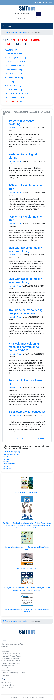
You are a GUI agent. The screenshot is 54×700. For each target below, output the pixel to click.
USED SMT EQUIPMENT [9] (15, 66)
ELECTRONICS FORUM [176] (15, 62)
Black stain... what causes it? (27, 411)
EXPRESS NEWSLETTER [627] (15, 98)
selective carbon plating (11, 452)
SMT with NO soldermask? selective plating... (25, 249)
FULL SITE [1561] (11, 50)
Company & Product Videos (11, 656)
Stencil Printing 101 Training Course (27, 492)
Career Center (6, 670)
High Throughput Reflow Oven (27, 569)
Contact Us (5, 675)
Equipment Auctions (8, 665)
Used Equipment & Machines (11, 661)
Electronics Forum (15, 128)
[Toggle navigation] (48, 26)
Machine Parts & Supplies (10, 663)
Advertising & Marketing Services (13, 673)
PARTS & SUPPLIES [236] (14, 74)
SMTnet (5, 32)
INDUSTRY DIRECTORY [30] (15, 54)
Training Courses (7, 668)
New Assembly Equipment (10, 658)
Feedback (37, 2)
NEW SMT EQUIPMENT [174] (15, 58)
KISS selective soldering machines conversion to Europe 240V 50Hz (24, 347)
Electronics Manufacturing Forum (12, 644)
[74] (14, 102)
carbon (5, 457)
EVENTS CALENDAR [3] (13, 90)
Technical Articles (7, 649)
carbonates (7, 459)
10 (35, 439)
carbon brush (7, 468)
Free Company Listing (19, 18)
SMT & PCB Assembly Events (11, 654)
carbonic (6, 461)
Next (41, 439)
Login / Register (48, 2)
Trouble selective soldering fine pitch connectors (26, 311)
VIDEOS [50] (9, 82)
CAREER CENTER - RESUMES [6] (16, 94)
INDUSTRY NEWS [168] (13, 70)
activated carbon (9, 464)
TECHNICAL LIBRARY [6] (14, 78)
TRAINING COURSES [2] (13, 86)
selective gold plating (11, 454)
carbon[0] (6, 466)
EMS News (5, 651)
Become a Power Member (34, 18)
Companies (5, 646)
